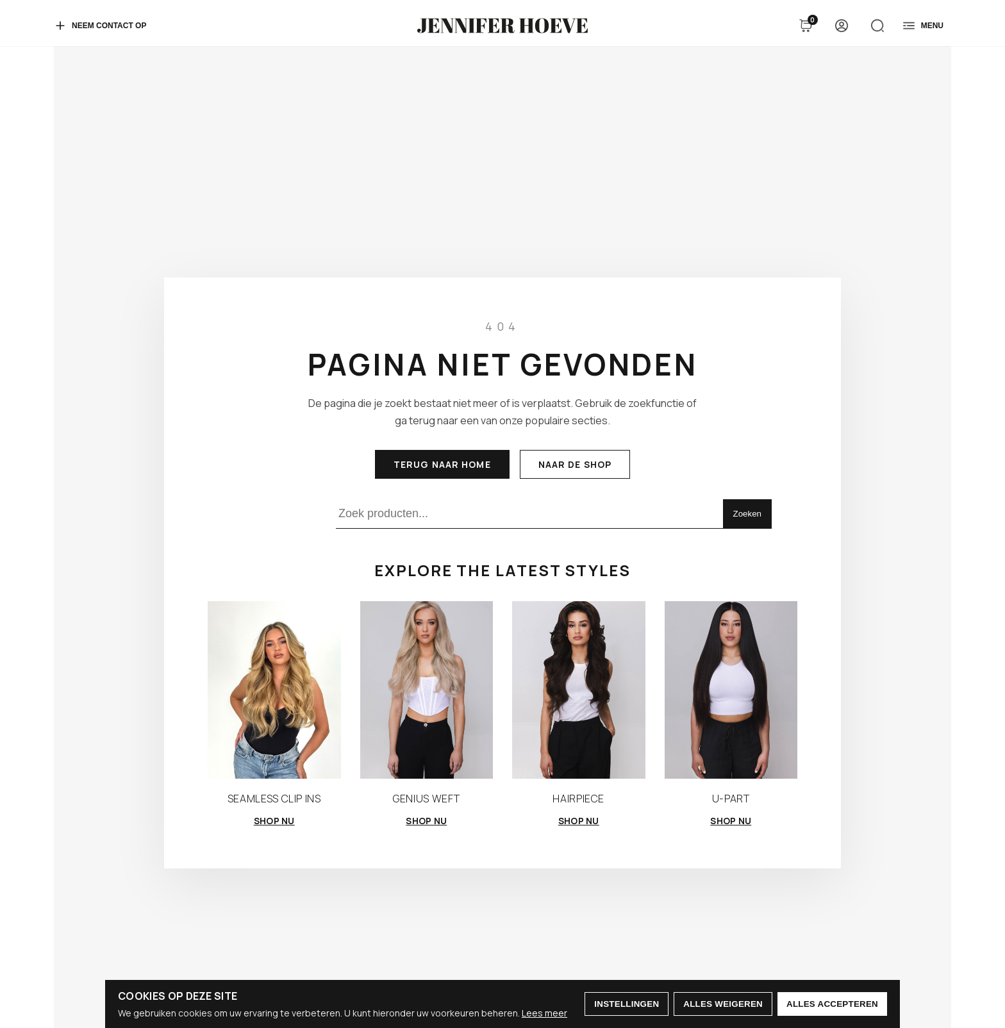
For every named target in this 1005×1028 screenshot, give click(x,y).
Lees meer (544, 1013)
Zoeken (747, 513)
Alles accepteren (832, 1004)
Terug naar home (442, 464)
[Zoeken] (877, 25)
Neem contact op (100, 25)
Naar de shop (574, 464)
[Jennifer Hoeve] (502, 26)
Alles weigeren (723, 1004)
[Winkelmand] (806, 26)
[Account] (841, 25)
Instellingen (626, 1004)
